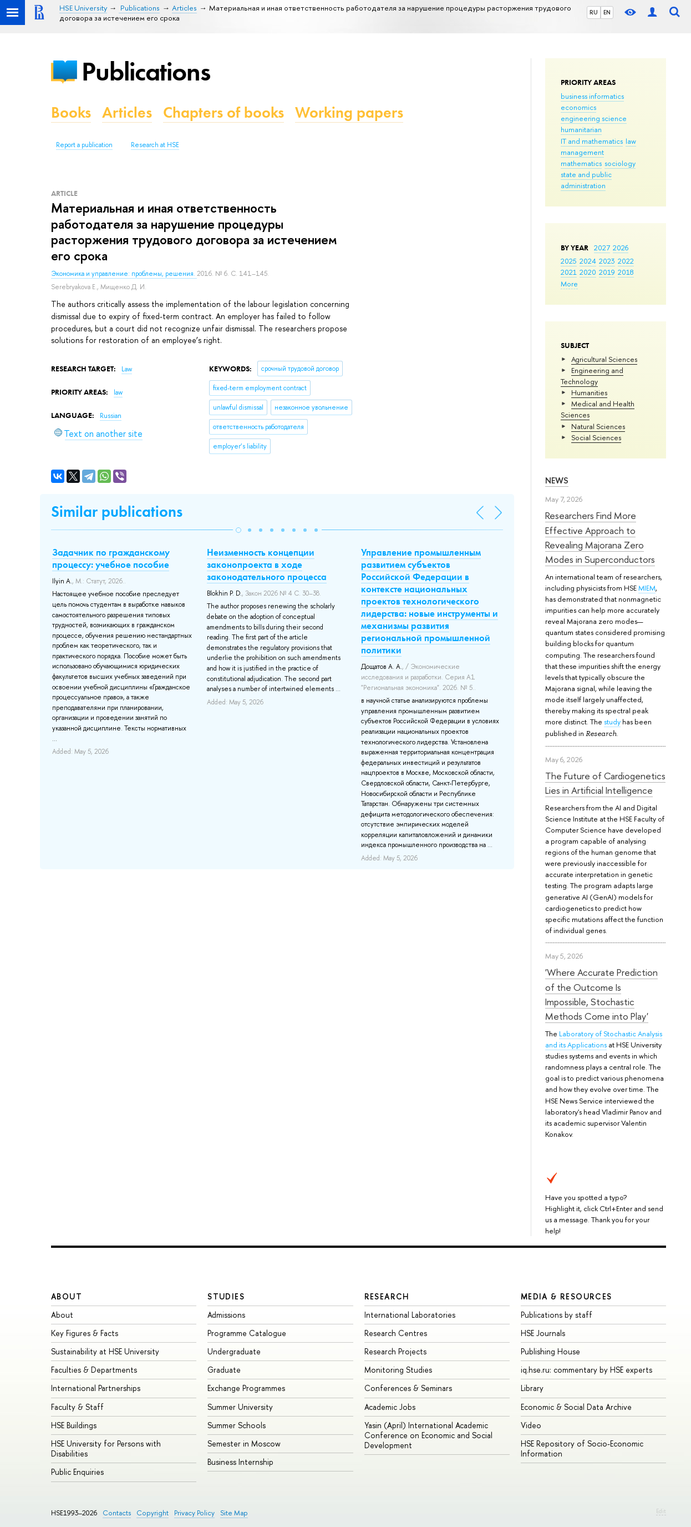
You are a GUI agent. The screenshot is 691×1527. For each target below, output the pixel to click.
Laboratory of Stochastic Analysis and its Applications (603, 1039)
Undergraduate (234, 1351)
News (556, 480)
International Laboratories (409, 1314)
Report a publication (84, 144)
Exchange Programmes (246, 1388)
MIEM (647, 588)
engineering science (594, 118)
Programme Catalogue (246, 1333)
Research (387, 1296)
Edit (661, 1511)
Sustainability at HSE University (105, 1351)
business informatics (592, 96)
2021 (569, 272)
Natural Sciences (598, 426)
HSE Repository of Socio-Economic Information (582, 1448)
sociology (620, 163)
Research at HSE (155, 144)
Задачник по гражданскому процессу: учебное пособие (111, 558)
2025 (569, 261)
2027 (602, 248)
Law (126, 369)
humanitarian (581, 129)
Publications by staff (556, 1314)
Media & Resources (566, 1296)
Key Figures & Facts (84, 1333)
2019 (607, 272)
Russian (110, 415)
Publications (146, 71)
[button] (238, 530)
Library (532, 1388)
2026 (620, 248)
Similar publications (116, 511)
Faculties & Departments (94, 1369)
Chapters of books (223, 112)
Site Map (234, 1513)
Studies (226, 1296)
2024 (588, 261)
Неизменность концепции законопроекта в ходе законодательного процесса (267, 564)
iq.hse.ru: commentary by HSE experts (586, 1369)
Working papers (349, 112)
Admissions (226, 1314)
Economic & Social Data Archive (576, 1407)
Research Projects (395, 1351)
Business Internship (240, 1462)
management (582, 152)
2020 (588, 272)
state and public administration (586, 179)
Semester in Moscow (244, 1443)
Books (71, 112)
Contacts (117, 1513)
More (569, 284)
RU (594, 12)
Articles (127, 112)
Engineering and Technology (592, 375)
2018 (626, 272)
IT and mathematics (592, 141)
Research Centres (395, 1333)
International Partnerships (95, 1388)
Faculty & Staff (77, 1407)
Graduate (224, 1369)
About (66, 1296)
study (612, 722)
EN (607, 12)
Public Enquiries (77, 1471)
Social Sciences (596, 437)
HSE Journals (543, 1333)
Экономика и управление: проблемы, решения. (124, 273)
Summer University (240, 1407)
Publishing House (550, 1351)
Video (531, 1425)
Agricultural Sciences (604, 359)
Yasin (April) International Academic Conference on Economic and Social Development (428, 1435)
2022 (626, 261)
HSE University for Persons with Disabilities (106, 1448)
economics (578, 107)
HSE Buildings (73, 1425)
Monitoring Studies (398, 1369)
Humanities (589, 392)
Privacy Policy (194, 1513)
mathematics (581, 163)
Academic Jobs (389, 1407)
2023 (607, 261)
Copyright (152, 1513)
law (631, 141)
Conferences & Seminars (408, 1388)
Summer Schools (236, 1425)
